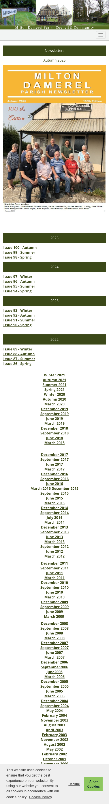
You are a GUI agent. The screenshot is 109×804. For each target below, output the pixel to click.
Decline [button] (74, 784)
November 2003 (54, 720)
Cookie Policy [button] (40, 797)
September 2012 (54, 546)
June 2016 (54, 483)
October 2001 (54, 759)
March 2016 (41, 488)
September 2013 (54, 532)
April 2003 (54, 729)
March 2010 (54, 597)
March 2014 (54, 522)
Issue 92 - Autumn (19, 315)
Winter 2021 (54, 375)
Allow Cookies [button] (93, 784)
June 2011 (54, 573)
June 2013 (54, 536)
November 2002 (54, 739)
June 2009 (54, 611)
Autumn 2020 (54, 399)
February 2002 (54, 754)
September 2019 (54, 413)
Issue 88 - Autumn (19, 354)
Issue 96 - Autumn (19, 281)
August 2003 (54, 725)
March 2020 (54, 404)
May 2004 (54, 710)
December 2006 (54, 662)
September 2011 (54, 568)
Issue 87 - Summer (19, 358)
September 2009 (54, 606)
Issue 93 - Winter (17, 310)
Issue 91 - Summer (19, 320)
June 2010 (54, 592)
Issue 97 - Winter (17, 276)
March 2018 (54, 442)
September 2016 (54, 478)
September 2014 (54, 512)
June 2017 (54, 464)
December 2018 (54, 428)
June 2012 (54, 551)
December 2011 (54, 563)
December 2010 (54, 582)
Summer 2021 (54, 384)
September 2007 (54, 647)
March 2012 (54, 556)
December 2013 (54, 527)
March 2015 (54, 503)
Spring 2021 (54, 389)
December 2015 (65, 488)
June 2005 (54, 691)
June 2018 (54, 438)
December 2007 (54, 642)
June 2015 (54, 498)
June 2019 (54, 418)
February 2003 (54, 734)
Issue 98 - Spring (17, 257)
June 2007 (54, 652)
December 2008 (54, 623)
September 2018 (54, 433)
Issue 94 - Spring (17, 291)
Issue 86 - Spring (17, 363)
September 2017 (54, 459)
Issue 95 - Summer (19, 286)
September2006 (54, 667)
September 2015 (54, 493)
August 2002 (54, 744)
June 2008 (54, 633)
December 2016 (54, 474)
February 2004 (54, 715)
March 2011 (54, 577)
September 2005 (54, 686)
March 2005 (54, 696)
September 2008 (54, 628)
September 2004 (54, 705)
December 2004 (54, 700)
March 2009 (54, 616)
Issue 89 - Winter (17, 349)
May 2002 (54, 749)
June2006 (54, 671)
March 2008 (54, 638)
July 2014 (54, 517)
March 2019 (54, 423)
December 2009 (54, 602)
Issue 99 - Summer (19, 252)
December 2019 (54, 409)
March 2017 (54, 469)
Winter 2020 (54, 394)
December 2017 (54, 454)
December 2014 (54, 507)
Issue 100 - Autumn (20, 247)
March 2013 (54, 541)
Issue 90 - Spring (17, 325)
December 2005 (54, 681)
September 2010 (54, 587)
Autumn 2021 (54, 379)
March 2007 (54, 657)
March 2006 (54, 676)
